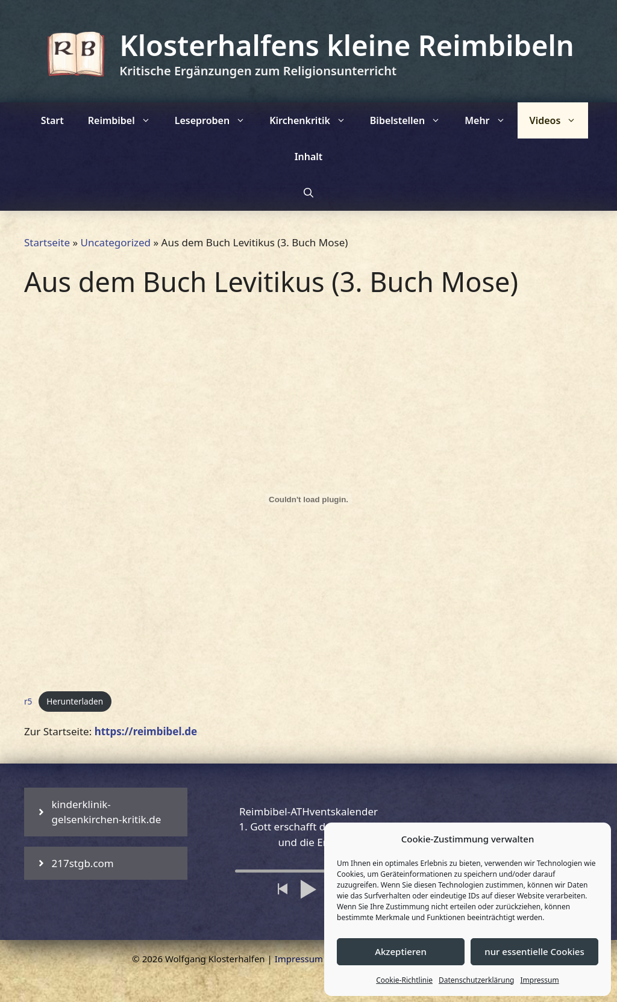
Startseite (47, 242)
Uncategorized (116, 242)
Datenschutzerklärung (476, 980)
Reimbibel (125, 120)
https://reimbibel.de (146, 731)
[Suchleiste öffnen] (308, 193)
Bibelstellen (411, 120)
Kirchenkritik (313, 120)
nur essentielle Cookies (534, 951)
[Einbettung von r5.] (308, 499)
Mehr (491, 120)
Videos (559, 120)
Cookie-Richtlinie (404, 980)
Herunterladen (74, 701)
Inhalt (309, 156)
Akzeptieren (401, 951)
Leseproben (216, 120)
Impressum (539, 980)
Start (52, 120)
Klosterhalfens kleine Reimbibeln (346, 45)
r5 (28, 701)
